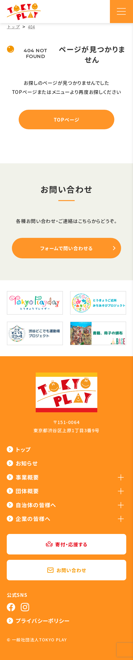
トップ (23, 449)
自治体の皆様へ (36, 505)
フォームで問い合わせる (66, 248)
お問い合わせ (66, 570)
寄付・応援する (67, 544)
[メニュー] (121, 11)
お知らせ (26, 463)
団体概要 (27, 491)
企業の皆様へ (33, 519)
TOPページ (67, 119)
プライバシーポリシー (43, 621)
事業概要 (27, 477)
